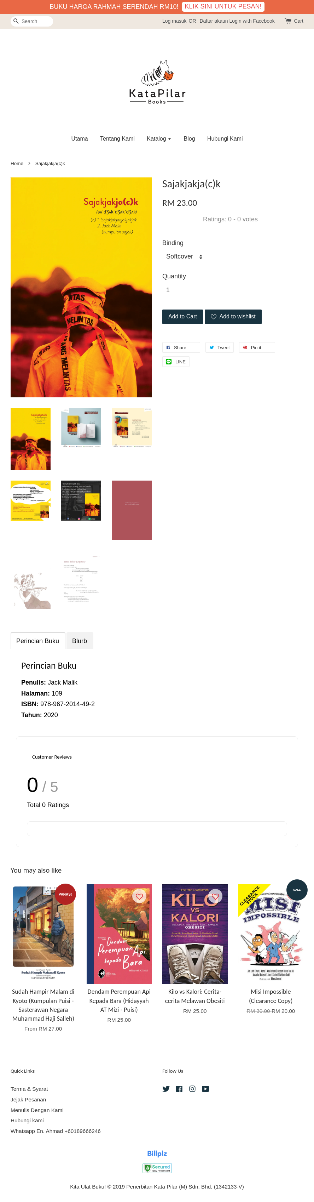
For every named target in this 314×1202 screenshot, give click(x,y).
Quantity (174, 276)
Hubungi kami (27, 1120)
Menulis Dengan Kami (37, 1110)
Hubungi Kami (225, 139)
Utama (79, 139)
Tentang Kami (117, 139)
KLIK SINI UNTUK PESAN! (223, 6)
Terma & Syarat (29, 1089)
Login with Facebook (251, 21)
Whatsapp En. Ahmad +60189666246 (56, 1131)
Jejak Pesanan (28, 1099)
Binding (173, 242)
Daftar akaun (213, 21)
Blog (189, 139)
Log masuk (174, 21)
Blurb (79, 641)
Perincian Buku (37, 641)
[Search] (32, 21)
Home (17, 163)
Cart (298, 21)
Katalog (159, 139)
